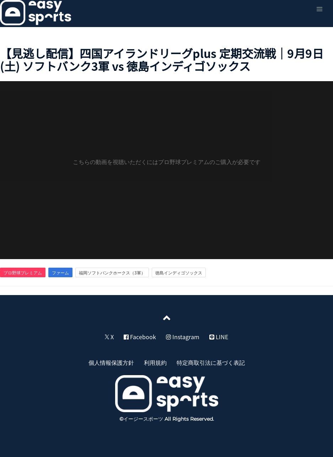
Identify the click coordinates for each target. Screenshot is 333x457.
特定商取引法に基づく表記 (211, 362)
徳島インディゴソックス (178, 272)
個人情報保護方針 (111, 362)
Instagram (182, 336)
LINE (218, 336)
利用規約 (155, 362)
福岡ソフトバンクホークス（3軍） (112, 272)
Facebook (140, 336)
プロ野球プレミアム (23, 272)
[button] (319, 9)
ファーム (60, 272)
